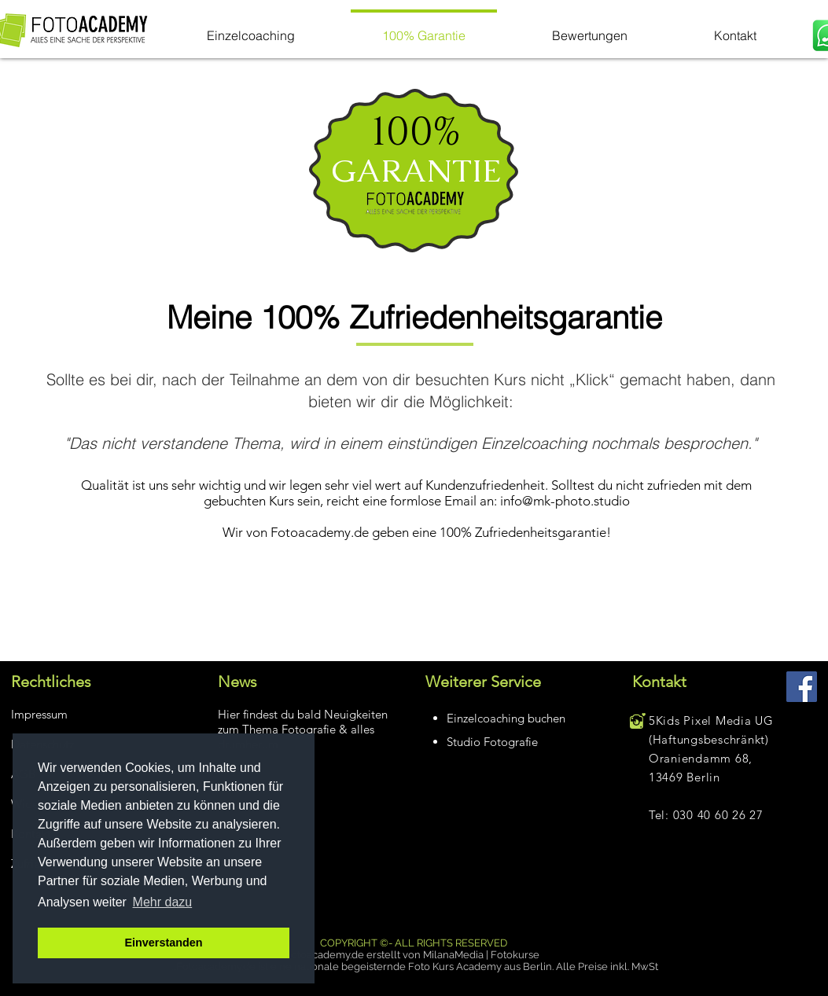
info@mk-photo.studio (565, 501)
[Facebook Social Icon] (801, 686)
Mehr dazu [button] (163, 902)
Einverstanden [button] (163, 942)
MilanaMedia (453, 955)
